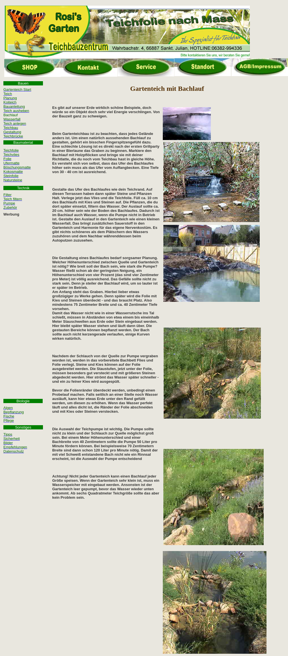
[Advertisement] (23, 303)
